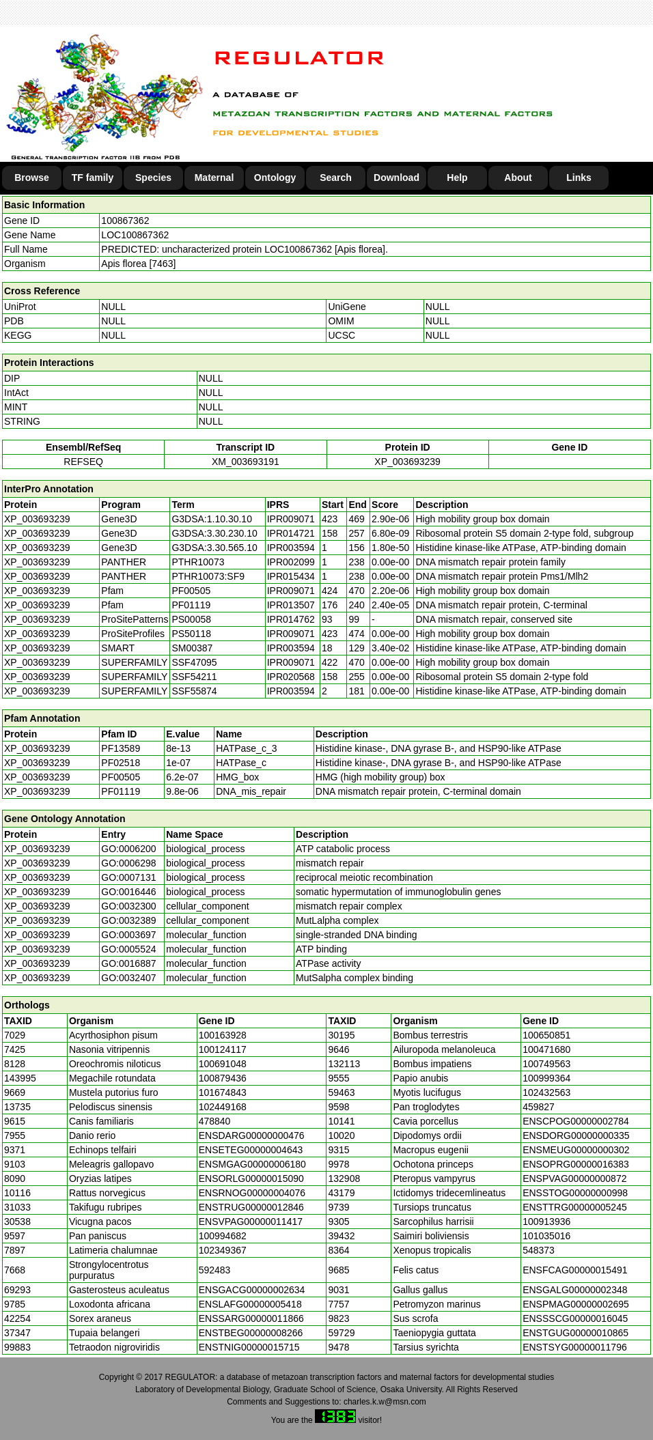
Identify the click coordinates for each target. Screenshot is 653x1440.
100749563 (546, 1063)
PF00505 (120, 777)
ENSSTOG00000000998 (575, 1192)
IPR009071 (291, 518)
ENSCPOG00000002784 (576, 1121)
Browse (31, 177)
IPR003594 (291, 547)
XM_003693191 (245, 461)
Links (579, 177)
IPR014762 (291, 619)
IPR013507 (291, 604)
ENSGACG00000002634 (252, 1289)
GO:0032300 (128, 906)
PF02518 (120, 762)
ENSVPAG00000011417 (251, 1221)
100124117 (223, 1049)
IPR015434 (291, 576)
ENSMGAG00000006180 (252, 1164)
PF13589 (120, 748)
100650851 (546, 1035)
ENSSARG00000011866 (251, 1318)
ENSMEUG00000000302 (576, 1149)
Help (457, 177)
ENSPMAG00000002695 (576, 1304)
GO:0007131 (128, 877)
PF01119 (120, 791)
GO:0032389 (128, 920)
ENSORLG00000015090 (251, 1178)
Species (153, 177)
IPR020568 (291, 676)
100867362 (125, 220)
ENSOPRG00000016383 (576, 1164)
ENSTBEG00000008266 (251, 1332)
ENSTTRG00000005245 (575, 1207)
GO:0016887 (128, 963)
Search (336, 177)
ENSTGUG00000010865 (575, 1332)
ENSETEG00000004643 (251, 1149)
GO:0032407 (128, 977)
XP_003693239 (407, 461)
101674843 (223, 1092)
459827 (539, 1106)
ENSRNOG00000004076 (252, 1192)
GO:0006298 (128, 863)
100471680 (546, 1049)
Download (396, 177)
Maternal (214, 177)
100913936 (546, 1221)
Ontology (275, 177)
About (517, 177)
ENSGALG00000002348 (575, 1289)
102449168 (223, 1106)
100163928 (223, 1035)
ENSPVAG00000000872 (574, 1178)
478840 (215, 1121)
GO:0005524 (128, 949)
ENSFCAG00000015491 (575, 1270)
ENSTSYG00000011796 (575, 1347)
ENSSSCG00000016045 (575, 1318)
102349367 (223, 1250)
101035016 (546, 1235)
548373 (539, 1250)
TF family (92, 177)
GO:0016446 (128, 891)
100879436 (223, 1078)
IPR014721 (291, 533)
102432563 (546, 1092)
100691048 (223, 1063)
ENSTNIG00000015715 (249, 1347)
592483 (215, 1270)
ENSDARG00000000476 (252, 1135)
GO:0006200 (128, 848)
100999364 (546, 1078)
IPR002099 (291, 561)
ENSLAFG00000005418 (250, 1304)
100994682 (223, 1235)
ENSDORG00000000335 (576, 1135)
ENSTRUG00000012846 (251, 1207)
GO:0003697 (128, 934)
